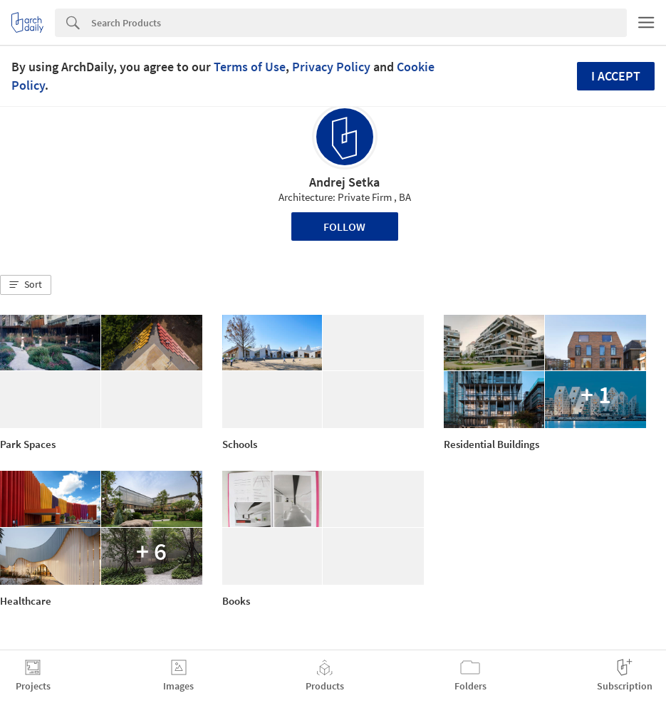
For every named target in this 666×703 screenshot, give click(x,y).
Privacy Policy (331, 66)
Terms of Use (250, 66)
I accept (615, 76)
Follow (344, 226)
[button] (25, 285)
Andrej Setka (344, 182)
